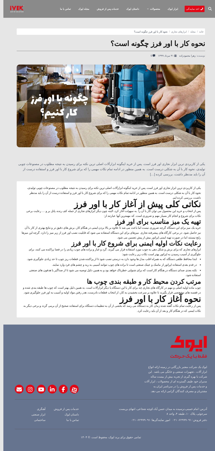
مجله (189, 31)
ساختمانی (36, 419)
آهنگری (38, 408)
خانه (198, 31)
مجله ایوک (80, 8)
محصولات (150, 8)
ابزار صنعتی (35, 414)
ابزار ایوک (169, 8)
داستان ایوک (129, 8)
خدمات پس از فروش (104, 8)
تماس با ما (62, 8)
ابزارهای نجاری (175, 31)
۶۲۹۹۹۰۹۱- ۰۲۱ (179, 419)
